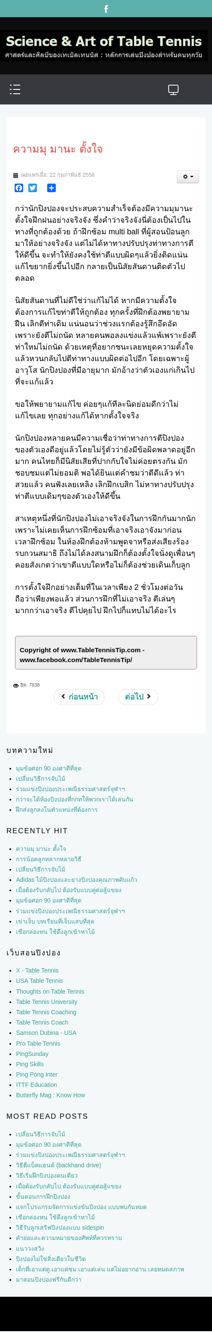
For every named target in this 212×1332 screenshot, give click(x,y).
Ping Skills (30, 1064)
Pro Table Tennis (38, 1043)
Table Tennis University (46, 1001)
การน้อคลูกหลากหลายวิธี (49, 859)
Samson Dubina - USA (46, 1032)
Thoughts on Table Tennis (50, 991)
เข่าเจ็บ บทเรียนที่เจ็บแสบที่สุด (55, 921)
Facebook (106, 8)
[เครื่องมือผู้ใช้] (188, 176)
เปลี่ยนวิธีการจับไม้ (40, 869)
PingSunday (32, 1053)
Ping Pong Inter (37, 1074)
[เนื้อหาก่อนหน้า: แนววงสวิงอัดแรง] (79, 697)
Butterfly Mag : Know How (50, 1095)
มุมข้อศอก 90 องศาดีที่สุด (48, 900)
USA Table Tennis (39, 980)
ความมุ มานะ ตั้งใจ (41, 848)
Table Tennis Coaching (46, 1012)
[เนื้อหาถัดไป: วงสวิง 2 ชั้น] (138, 697)
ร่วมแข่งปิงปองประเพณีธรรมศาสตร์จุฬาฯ (70, 911)
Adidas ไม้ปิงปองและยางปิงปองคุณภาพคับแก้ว (76, 879)
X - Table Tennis (37, 970)
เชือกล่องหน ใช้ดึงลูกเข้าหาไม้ (55, 931)
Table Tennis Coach (42, 1022)
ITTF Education (36, 1084)
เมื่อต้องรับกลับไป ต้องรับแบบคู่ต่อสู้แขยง (68, 890)
